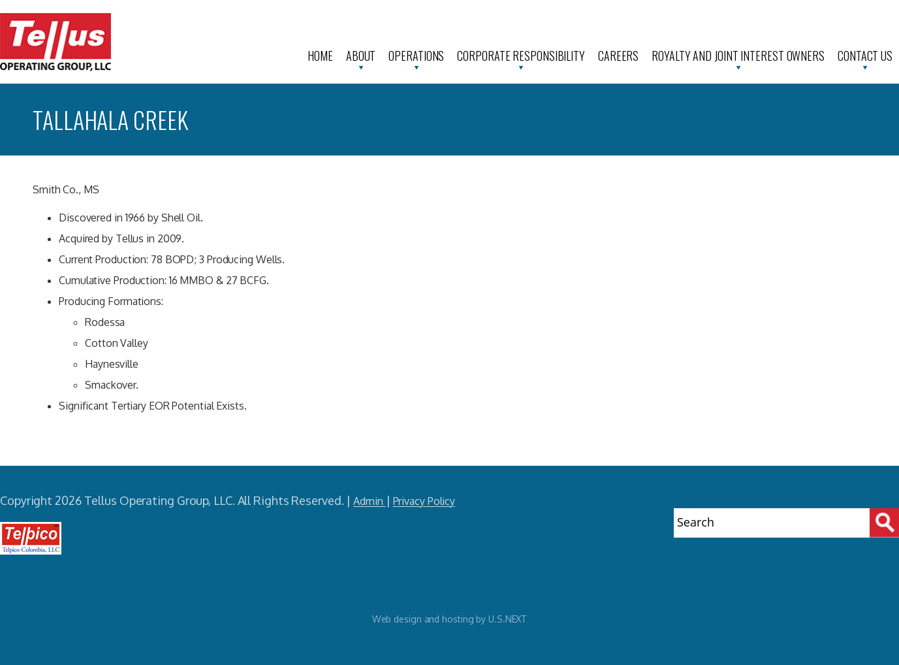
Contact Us (865, 55)
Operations (416, 55)
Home (320, 55)
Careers (618, 55)
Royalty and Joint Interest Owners (738, 55)
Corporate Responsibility (521, 55)
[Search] (884, 523)
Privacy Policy (424, 501)
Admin (369, 501)
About (361, 55)
